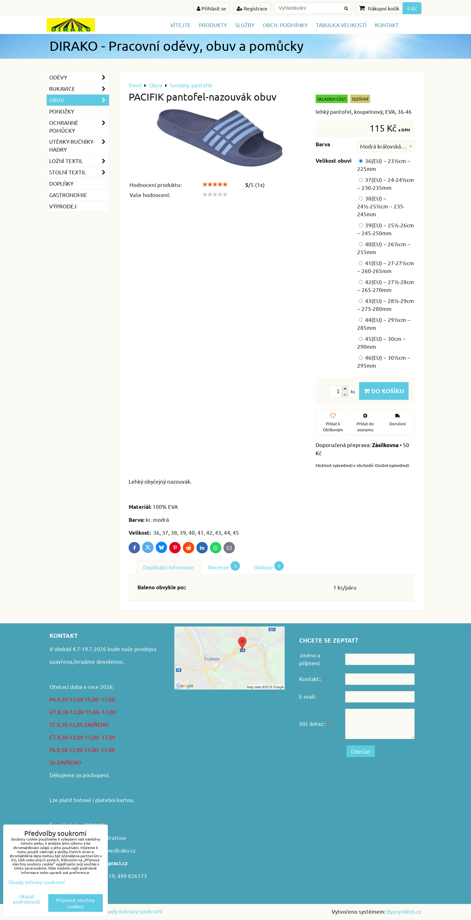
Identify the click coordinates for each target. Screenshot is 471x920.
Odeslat (360, 751)
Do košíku (384, 391)
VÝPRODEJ (63, 206)
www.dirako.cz (118, 850)
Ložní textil (79, 160)
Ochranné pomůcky (79, 126)
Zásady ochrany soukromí (131, 911)
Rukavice (79, 88)
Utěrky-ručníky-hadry (79, 145)
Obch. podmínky (285, 24)
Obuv (79, 100)
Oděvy (79, 77)
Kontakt (387, 24)
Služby (244, 24)
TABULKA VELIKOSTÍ (341, 24)
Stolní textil (79, 172)
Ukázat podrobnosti (26, 899)
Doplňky (61, 183)
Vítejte (180, 24)
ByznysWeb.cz (404, 911)
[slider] (215, 184)
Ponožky (61, 111)
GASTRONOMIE (68, 194)
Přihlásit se (211, 8)
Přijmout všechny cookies (75, 903)
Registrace (252, 8)
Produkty (213, 24)
